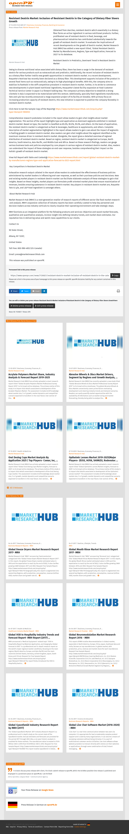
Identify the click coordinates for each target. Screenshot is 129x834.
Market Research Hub (31, 27)
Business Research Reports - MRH (20, 546)
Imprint (13, 827)
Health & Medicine (24, 451)
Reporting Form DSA (65, 827)
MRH (70, 546)
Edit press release (44, 306)
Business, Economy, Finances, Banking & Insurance (45, 25)
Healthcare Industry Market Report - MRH (23, 631)
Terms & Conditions (35, 827)
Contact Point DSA (50, 827)
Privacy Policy (22, 827)
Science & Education (85, 719)
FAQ (7, 827)
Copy (115, 275)
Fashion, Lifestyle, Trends (87, 543)
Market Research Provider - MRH (81, 631)
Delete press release (21, 306)
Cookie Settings (80, 827)
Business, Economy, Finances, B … (29, 368)
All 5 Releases (14, 488)
